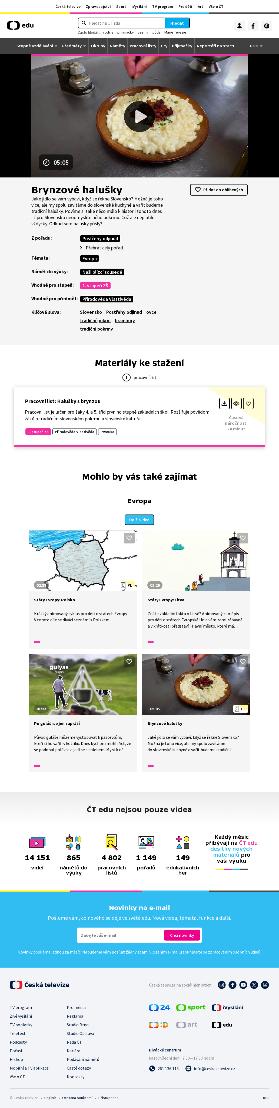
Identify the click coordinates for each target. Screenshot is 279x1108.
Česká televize (68, 6)
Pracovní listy (143, 46)
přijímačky (125, 32)
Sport (121, 6)
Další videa (139, 518)
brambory (125, 320)
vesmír (143, 32)
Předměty (72, 46)
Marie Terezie (175, 32)
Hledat (177, 23)
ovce (151, 312)
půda (156, 32)
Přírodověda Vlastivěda (106, 299)
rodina (108, 32)
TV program (162, 6)
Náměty (117, 46)
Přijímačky (182, 46)
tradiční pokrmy (96, 329)
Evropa (89, 258)
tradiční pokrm (95, 320)
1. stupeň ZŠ (95, 285)
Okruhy (98, 46)
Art (200, 6)
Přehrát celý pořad (104, 248)
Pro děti (185, 6)
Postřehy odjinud (100, 238)
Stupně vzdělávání (34, 46)
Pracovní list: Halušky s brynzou (63, 401)
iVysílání (139, 6)
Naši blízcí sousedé (102, 272)
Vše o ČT (216, 6)
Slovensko (91, 312)
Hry (164, 46)
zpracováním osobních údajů (234, 951)
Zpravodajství (98, 6)
